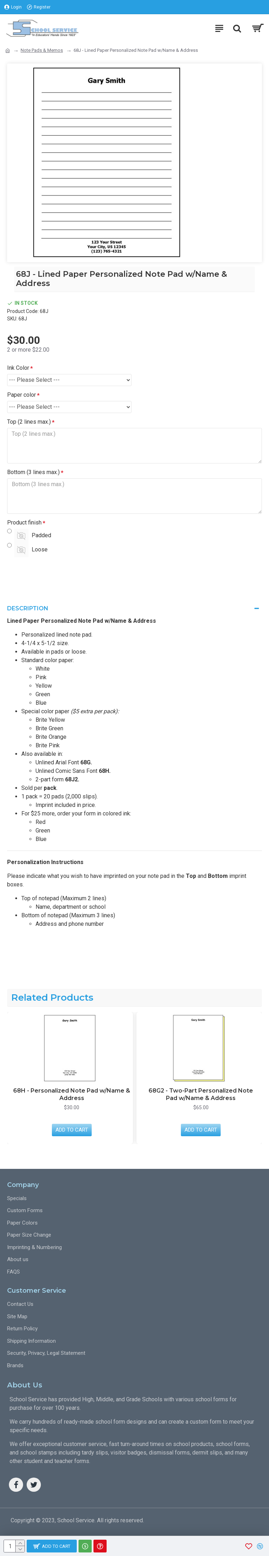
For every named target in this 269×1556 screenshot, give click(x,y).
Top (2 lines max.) (29, 421)
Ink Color (18, 367)
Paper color (21, 394)
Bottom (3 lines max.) (33, 472)
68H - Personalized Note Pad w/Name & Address (71, 1094)
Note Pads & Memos (42, 50)
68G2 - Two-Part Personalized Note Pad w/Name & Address (201, 1094)
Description (27, 608)
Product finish (24, 522)
